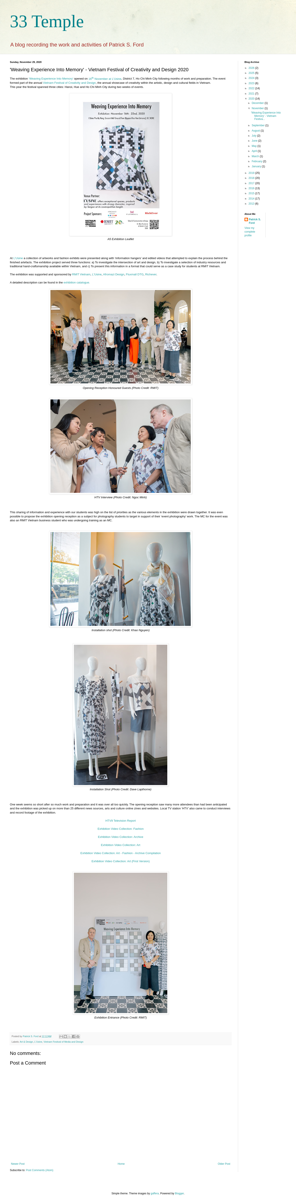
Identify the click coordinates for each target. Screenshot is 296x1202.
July (254, 135)
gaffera (155, 1193)
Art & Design (26, 1041)
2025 (252, 73)
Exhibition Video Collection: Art (120, 845)
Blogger (179, 1193)
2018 (252, 178)
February (257, 161)
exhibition (77, 282)
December (258, 103)
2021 (252, 93)
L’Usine (18, 258)
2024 (252, 78)
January (257, 166)
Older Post (224, 1163)
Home (121, 1163)
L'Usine (97, 274)
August (256, 130)
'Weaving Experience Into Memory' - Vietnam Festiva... (266, 116)
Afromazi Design (113, 274)
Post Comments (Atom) (39, 1170)
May (254, 146)
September (258, 125)
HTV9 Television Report (120, 820)
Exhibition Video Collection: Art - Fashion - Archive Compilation (120, 853)
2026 (252, 67)
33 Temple (47, 21)
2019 (252, 173)
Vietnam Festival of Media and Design (64, 1041)
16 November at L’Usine (104, 78)
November (258, 108)
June (255, 140)
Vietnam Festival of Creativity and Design (69, 82)
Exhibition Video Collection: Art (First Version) (120, 861)
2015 (252, 193)
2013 (252, 203)
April (255, 151)
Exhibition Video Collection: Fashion (121, 828)
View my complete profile (249, 231)
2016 (252, 188)
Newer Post (18, 1163)
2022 (252, 88)
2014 (252, 198)
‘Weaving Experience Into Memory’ (51, 78)
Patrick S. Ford (255, 221)
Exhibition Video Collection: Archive (120, 837)
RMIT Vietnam (81, 274)
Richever (150, 274)
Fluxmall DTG (135, 274)
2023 (252, 83)
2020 (252, 98)
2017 (252, 183)
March (256, 156)
